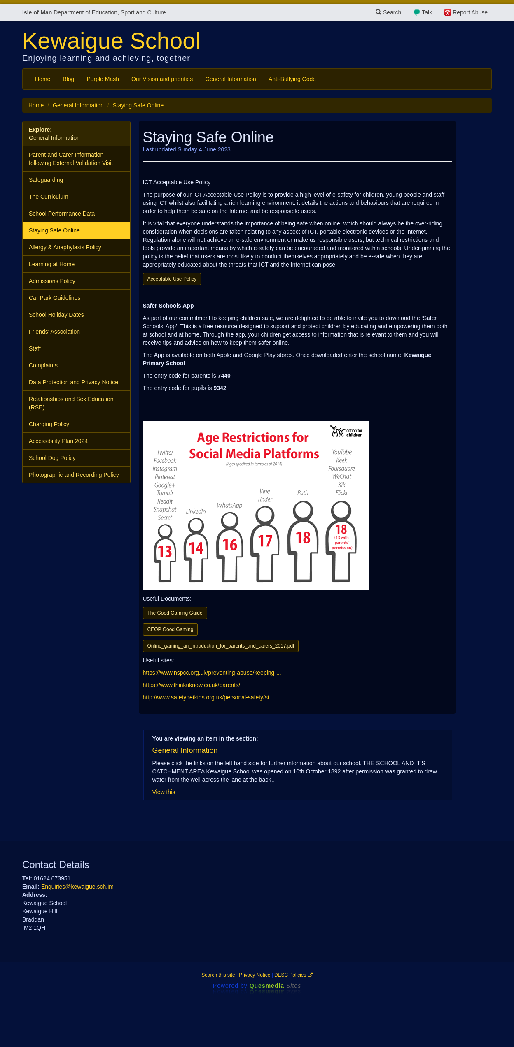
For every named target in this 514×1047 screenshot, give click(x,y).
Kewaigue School (111, 40)
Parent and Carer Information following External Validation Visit (71, 158)
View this (163, 792)
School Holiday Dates (56, 314)
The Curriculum (48, 196)
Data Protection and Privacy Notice (73, 382)
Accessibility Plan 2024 (58, 441)
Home (42, 79)
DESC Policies (293, 975)
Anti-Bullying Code (292, 79)
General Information (230, 79)
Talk (427, 12)
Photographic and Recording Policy (74, 474)
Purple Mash (102, 79)
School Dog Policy (52, 458)
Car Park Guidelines (54, 298)
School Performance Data (62, 213)
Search (388, 12)
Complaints (43, 365)
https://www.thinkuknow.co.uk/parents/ (192, 685)
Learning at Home (52, 264)
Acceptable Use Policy (171, 279)
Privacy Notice (254, 975)
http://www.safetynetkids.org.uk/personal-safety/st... (208, 697)
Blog (68, 79)
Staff (35, 348)
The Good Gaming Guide (175, 613)
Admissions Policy (52, 281)
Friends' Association (54, 331)
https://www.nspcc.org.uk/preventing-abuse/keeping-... (212, 672)
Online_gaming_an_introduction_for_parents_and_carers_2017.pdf (220, 646)
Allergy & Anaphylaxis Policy (65, 247)
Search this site (218, 975)
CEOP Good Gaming (170, 629)
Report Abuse (470, 12)
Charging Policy (49, 424)
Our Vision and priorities (162, 79)
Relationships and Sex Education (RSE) (71, 403)
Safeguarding (46, 179)
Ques (275, 985)
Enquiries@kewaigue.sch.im (77, 886)
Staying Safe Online (54, 230)
